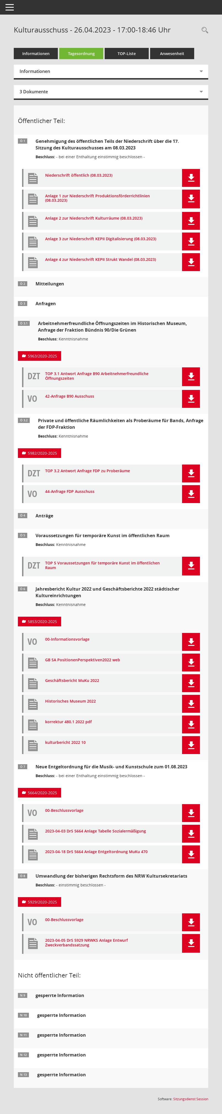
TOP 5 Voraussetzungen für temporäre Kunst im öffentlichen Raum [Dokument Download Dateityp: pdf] (102, 565)
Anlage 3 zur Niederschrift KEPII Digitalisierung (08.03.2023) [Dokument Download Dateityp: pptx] (100, 239)
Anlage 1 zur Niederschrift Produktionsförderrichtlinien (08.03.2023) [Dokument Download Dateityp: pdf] (97, 198)
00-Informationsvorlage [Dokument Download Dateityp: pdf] (67, 639)
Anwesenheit (172, 53)
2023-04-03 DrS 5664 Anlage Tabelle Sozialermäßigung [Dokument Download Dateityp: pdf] (95, 831)
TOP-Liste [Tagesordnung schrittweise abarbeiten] (127, 53)
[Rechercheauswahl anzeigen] (203, 30)
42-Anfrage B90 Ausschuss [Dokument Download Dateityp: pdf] (69, 396)
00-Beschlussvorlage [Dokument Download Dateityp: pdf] (64, 810)
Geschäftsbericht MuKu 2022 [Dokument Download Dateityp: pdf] (72, 680)
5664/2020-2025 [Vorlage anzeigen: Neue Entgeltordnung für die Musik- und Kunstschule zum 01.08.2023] (42, 792)
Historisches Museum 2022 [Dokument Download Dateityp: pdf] (70, 701)
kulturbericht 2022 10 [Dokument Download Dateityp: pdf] (65, 742)
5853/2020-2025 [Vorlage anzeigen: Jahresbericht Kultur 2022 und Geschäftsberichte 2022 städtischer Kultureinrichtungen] (42, 621)
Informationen (36, 53)
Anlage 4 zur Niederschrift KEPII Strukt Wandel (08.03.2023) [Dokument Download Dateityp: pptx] (100, 259)
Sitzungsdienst (190, 1099)
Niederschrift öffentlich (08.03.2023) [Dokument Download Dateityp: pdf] (78, 175)
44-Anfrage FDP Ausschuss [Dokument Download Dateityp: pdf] (69, 491)
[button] (191, 178)
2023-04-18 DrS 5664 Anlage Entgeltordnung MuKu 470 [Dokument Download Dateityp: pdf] (96, 852)
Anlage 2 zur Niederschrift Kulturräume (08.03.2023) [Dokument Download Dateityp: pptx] (93, 218)
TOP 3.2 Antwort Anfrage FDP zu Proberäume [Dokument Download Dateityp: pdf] (87, 471)
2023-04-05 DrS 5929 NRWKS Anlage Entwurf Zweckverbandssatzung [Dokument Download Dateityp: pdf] (86, 943)
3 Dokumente (34, 92)
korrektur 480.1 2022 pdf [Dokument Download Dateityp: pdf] (68, 722)
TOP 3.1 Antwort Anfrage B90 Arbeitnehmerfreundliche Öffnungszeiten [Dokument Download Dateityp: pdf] (96, 376)
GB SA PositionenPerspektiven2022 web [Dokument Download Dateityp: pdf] (82, 660)
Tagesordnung (81, 53)
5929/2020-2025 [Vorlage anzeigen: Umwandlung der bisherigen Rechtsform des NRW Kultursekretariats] (42, 902)
